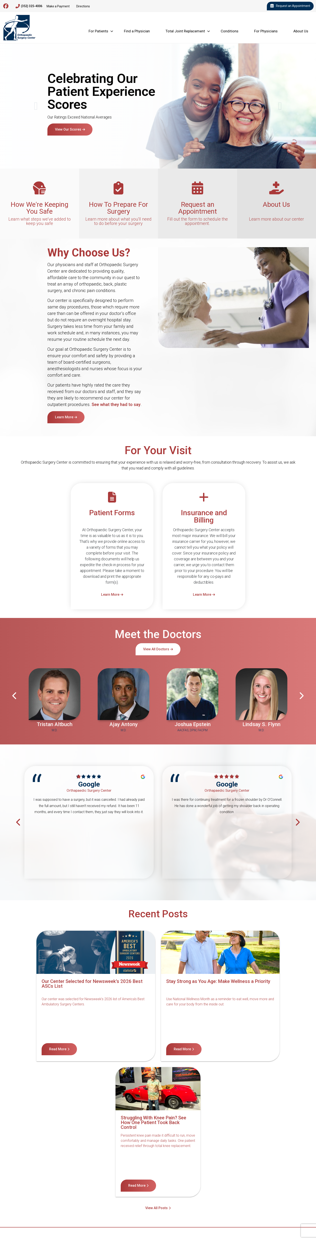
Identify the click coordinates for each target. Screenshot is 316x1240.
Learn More (64, 417)
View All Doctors (156, 649)
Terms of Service (182, 1180)
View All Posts (156, 1071)
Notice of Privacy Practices (140, 1180)
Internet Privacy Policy (220, 1180)
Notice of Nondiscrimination (90, 1180)
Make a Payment (58, 6)
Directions (83, 6)
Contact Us (53, 1180)
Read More (46, 1049)
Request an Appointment (290, 6)
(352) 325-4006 (29, 6)
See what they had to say (116, 404)
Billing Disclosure (258, 1180)
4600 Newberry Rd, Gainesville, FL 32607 (44, 1201)
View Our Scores (68, 129)
